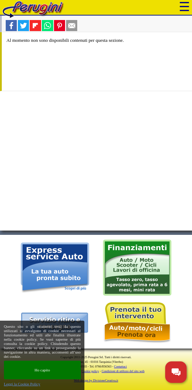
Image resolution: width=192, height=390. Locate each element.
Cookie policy (90, 371)
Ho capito (42, 370)
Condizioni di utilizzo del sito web (123, 371)
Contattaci (120, 366)
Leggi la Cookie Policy (22, 384)
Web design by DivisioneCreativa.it (96, 380)
